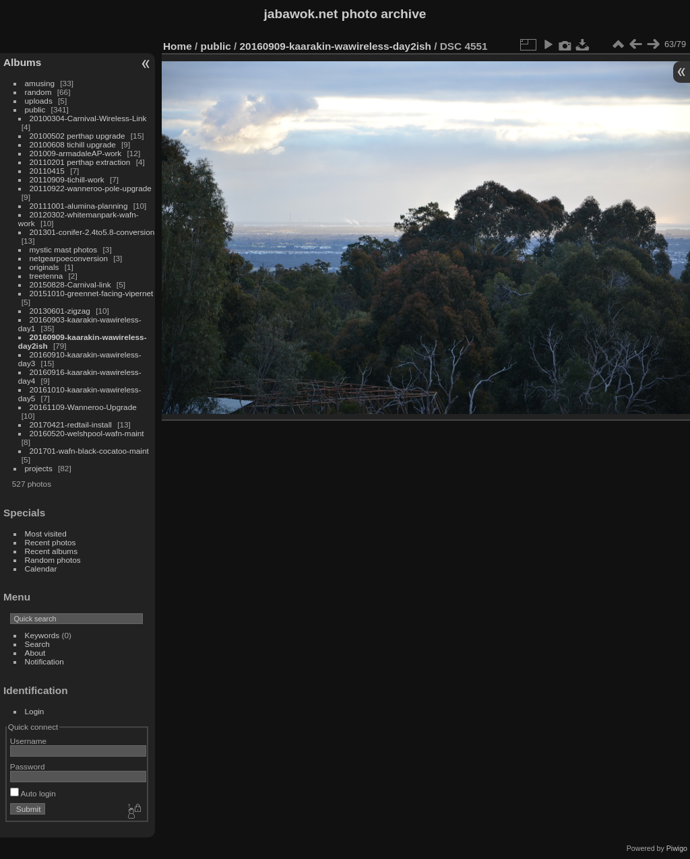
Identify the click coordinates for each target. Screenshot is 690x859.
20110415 (47, 170)
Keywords (42, 635)
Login (34, 711)
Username (28, 740)
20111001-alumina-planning (79, 205)
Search (37, 644)
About (35, 652)
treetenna (46, 275)
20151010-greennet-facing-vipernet (92, 293)
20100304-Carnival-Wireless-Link (88, 118)
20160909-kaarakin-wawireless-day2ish (335, 46)
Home (177, 46)
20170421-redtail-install (71, 424)
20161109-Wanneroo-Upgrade (83, 407)
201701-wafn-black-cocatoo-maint (89, 450)
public (35, 109)
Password (27, 766)
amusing (40, 83)
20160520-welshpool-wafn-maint (87, 433)
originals (44, 267)
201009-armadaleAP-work (76, 153)
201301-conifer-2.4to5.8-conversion (92, 232)
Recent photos (50, 542)
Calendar (41, 568)
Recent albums (51, 551)
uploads (39, 100)
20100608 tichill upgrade (73, 144)
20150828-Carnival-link (70, 284)
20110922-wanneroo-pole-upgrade (91, 188)
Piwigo (676, 848)
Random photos (53, 559)
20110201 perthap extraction (80, 162)
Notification (44, 661)
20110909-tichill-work (67, 179)
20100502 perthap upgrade (77, 135)
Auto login (33, 793)
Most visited (46, 533)
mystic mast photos (64, 249)
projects (39, 468)
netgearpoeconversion (69, 258)
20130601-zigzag (60, 310)
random (38, 92)
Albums (22, 62)
